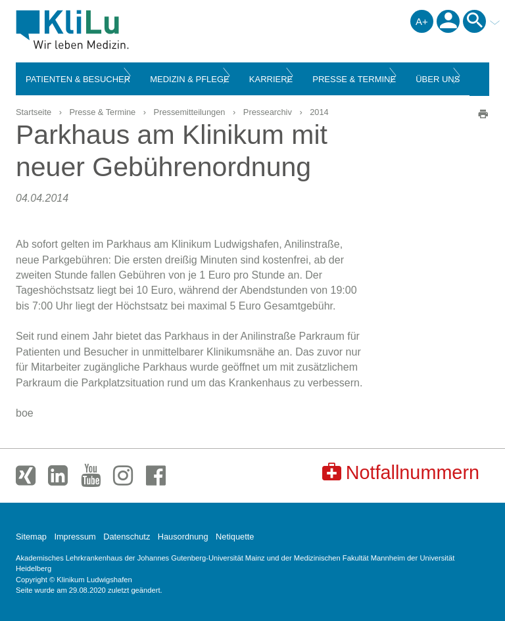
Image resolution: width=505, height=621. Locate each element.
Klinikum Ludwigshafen (102, 29)
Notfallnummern (400, 472)
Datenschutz (126, 536)
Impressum (74, 536)
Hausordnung (183, 536)
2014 (319, 112)
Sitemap (31, 536)
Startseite (33, 112)
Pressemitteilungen (190, 112)
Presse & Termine (102, 112)
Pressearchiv (267, 112)
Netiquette (235, 536)
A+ (422, 21)
